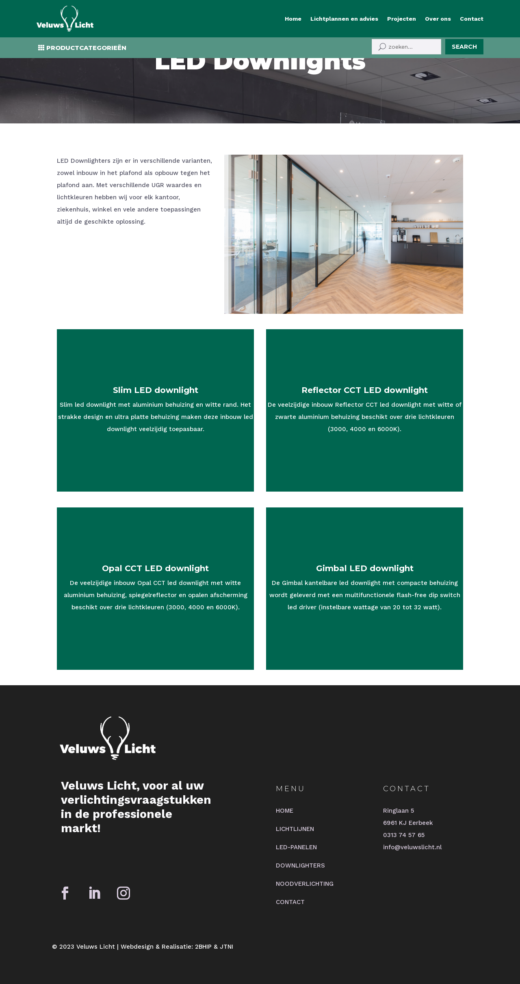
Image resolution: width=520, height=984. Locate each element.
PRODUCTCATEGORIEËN (86, 48)
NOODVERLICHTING (305, 883)
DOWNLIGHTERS (300, 865)
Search (464, 46)
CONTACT (290, 902)
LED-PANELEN (296, 847)
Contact (471, 18)
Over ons (438, 18)
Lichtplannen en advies (344, 18)
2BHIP (203, 946)
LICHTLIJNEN (295, 829)
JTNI (226, 946)
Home (293, 18)
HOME (284, 810)
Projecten (401, 18)
